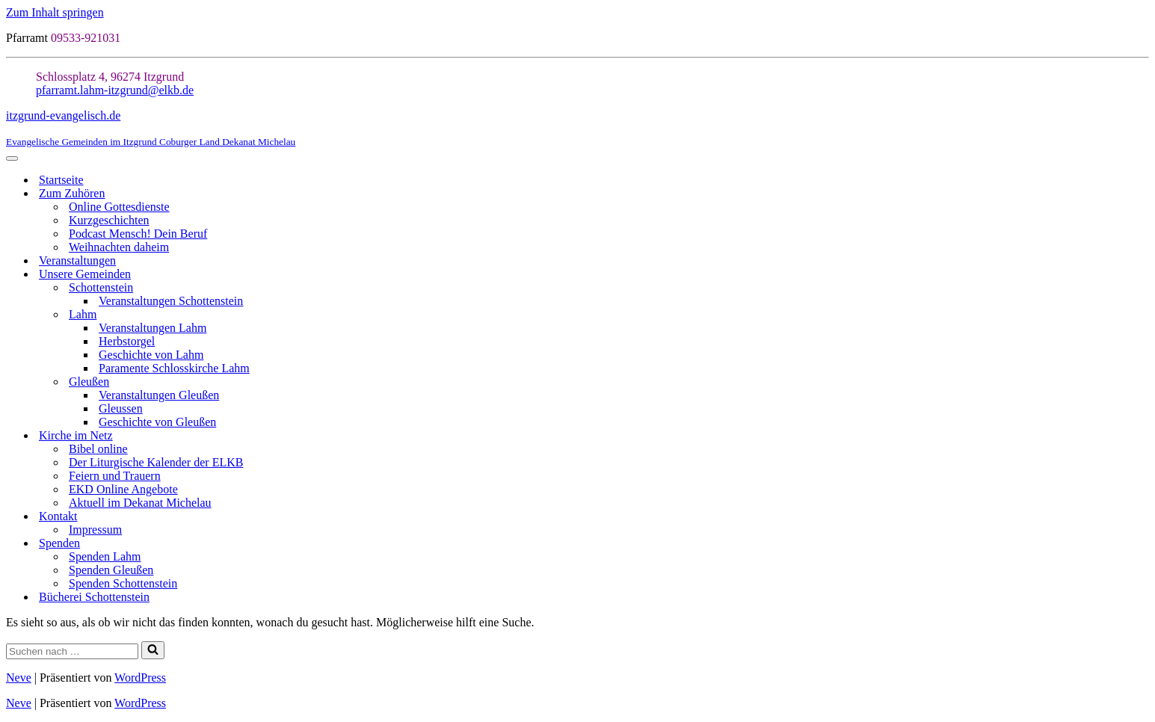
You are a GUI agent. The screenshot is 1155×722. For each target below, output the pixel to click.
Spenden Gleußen (111, 570)
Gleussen (121, 408)
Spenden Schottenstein (123, 583)
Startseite (61, 179)
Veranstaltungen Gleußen (159, 395)
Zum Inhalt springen (55, 12)
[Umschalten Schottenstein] (1141, 288)
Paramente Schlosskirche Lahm (174, 368)
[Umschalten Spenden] (1141, 543)
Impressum (95, 529)
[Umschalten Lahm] (1141, 315)
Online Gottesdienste (119, 206)
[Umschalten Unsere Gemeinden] (1141, 274)
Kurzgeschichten (109, 220)
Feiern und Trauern (115, 475)
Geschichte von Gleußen (157, 422)
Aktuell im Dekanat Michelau (140, 502)
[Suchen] (72, 651)
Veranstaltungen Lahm (152, 327)
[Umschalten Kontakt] (1141, 516)
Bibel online (98, 448)
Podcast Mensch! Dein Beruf (138, 233)
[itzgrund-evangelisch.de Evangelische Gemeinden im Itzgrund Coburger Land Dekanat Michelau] (577, 128)
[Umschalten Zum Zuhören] (1141, 194)
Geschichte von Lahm (151, 354)
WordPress (140, 677)
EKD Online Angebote (123, 489)
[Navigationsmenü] (12, 158)
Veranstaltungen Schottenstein (171, 300)
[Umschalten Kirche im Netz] (1141, 436)
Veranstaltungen (77, 260)
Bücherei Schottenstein (94, 596)
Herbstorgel (127, 341)
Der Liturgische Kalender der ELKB (156, 462)
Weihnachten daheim (119, 247)
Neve (18, 677)
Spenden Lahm (105, 556)
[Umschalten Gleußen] (1141, 382)
